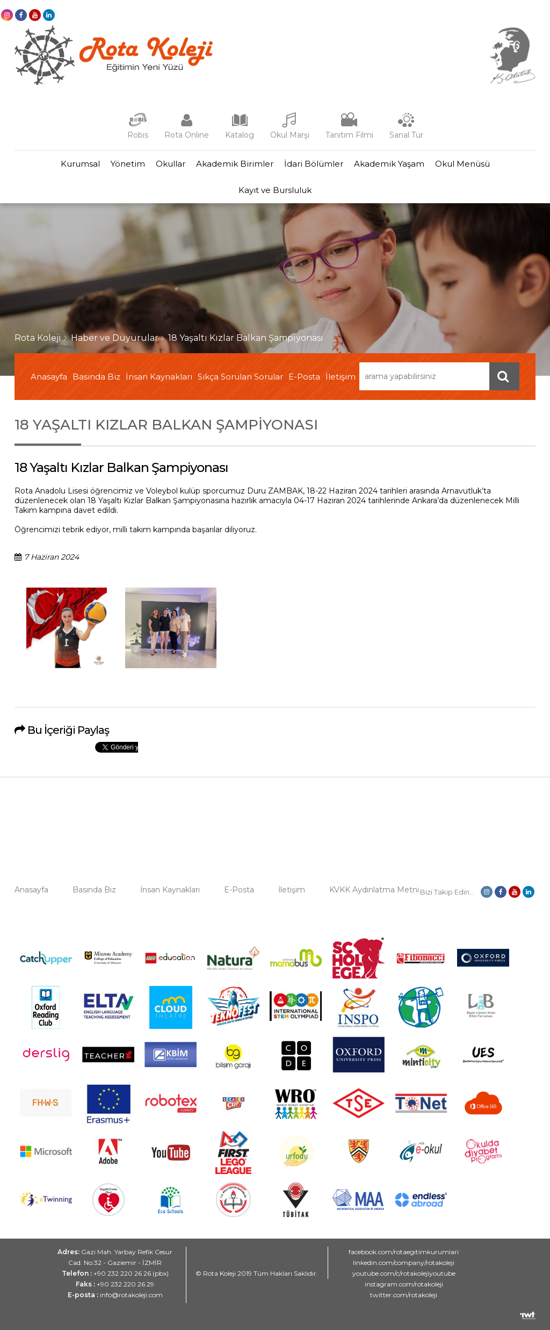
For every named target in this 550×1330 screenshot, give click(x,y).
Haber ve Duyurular (114, 338)
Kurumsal (80, 164)
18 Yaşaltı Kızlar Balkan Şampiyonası (245, 338)
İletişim (340, 376)
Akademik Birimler (234, 164)
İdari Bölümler (313, 164)
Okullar (170, 164)
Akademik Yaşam (389, 164)
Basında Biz (96, 376)
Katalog (239, 135)
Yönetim (128, 164)
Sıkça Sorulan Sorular (240, 376)
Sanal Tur (406, 135)
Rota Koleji (38, 338)
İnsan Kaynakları (159, 376)
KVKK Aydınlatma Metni (374, 890)
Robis (137, 135)
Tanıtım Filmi (349, 135)
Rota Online (186, 135)
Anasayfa (49, 376)
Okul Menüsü (462, 164)
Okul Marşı (289, 135)
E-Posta (304, 376)
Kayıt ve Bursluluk (275, 190)
